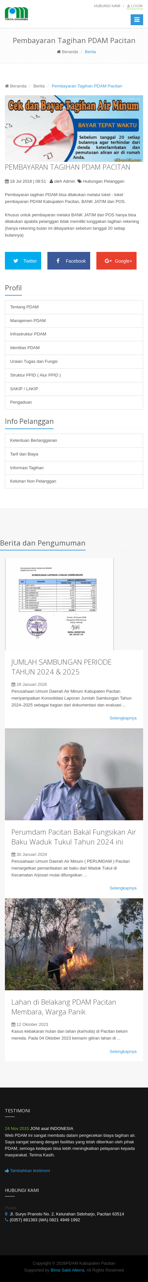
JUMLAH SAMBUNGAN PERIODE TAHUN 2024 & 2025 (61, 666)
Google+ (116, 260)
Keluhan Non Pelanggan (33, 481)
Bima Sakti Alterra (67, 1270)
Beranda (70, 51)
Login (134, 5)
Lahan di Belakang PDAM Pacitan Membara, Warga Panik (63, 1006)
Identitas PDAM (25, 347)
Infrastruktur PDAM (28, 334)
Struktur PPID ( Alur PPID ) (35, 375)
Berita (39, 86)
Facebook (69, 260)
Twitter (23, 260)
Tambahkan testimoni (27, 1170)
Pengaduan (21, 402)
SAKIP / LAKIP (24, 388)
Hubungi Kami (107, 6)
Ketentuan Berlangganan (33, 440)
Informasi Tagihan (26, 467)
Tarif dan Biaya (24, 454)
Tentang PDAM (24, 306)
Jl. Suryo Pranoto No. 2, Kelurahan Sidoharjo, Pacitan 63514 (67, 1214)
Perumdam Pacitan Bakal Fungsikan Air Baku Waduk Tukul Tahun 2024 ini (73, 836)
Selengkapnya (123, 718)
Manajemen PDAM (28, 320)
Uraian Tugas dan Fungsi (34, 361)
